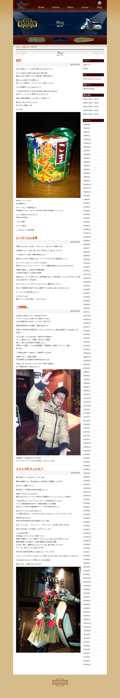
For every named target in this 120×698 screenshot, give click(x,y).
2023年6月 (86, 252)
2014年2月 (86, 571)
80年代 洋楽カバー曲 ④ (90, 110)
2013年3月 (86, 612)
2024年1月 (86, 226)
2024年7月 (86, 203)
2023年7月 (86, 248)
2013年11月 (87, 582)
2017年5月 (86, 424)
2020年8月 (86, 368)
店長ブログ (26, 47)
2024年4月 (86, 214)
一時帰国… (22, 307)
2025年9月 (86, 151)
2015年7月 (86, 507)
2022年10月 (87, 282)
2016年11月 (87, 447)
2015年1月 (86, 529)
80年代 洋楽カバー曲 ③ (90, 114)
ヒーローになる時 (26, 237)
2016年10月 (87, 451)
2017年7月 (86, 417)
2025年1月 (86, 181)
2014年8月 (86, 548)
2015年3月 (86, 522)
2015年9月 (86, 499)
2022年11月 (87, 278)
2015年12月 (87, 488)
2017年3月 (86, 432)
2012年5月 (86, 649)
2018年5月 (86, 391)
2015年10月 (87, 496)
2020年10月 (87, 361)
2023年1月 (86, 271)
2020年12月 (87, 353)
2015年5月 (86, 514)
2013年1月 (86, 619)
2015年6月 (86, 511)
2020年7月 (86, 372)
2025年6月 (86, 162)
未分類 (86, 68)
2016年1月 (86, 484)
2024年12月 (87, 184)
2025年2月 (86, 177)
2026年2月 (86, 132)
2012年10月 (87, 631)
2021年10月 (87, 323)
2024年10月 (87, 192)
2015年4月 (86, 518)
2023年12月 (87, 229)
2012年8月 (86, 638)
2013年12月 (87, 578)
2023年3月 (86, 263)
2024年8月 (86, 199)
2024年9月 (86, 196)
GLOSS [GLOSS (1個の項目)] (85, 78)
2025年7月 (86, 158)
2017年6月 (86, 421)
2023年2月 (86, 267)
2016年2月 (86, 481)
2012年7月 (86, 642)
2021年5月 (86, 334)
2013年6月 (86, 601)
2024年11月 (87, 188)
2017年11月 (87, 402)
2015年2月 (86, 526)
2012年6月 (86, 646)
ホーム (18, 47)
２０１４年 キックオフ (29, 468)
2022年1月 (86, 312)
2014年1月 (86, 574)
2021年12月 (87, 316)
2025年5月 (86, 166)
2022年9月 (86, 286)
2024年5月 (86, 211)
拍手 (18, 60)
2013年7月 (86, 597)
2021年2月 (86, 346)
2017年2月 (86, 436)
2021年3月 (86, 342)
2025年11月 (87, 143)
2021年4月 (86, 338)
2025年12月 (87, 139)
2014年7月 (86, 552)
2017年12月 (87, 398)
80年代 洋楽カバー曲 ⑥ (90, 103)
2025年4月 (86, 169)
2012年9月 (86, 634)
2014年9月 (86, 544)
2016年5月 (86, 469)
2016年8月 (86, 458)
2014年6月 (86, 556)
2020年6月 (86, 376)
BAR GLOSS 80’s (89, 89)
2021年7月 (86, 327)
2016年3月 (86, 477)
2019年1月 (86, 379)
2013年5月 (86, 604)
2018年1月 (86, 394)
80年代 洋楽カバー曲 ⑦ (90, 99)
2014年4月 (86, 563)
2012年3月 (86, 657)
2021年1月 (86, 349)
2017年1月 (86, 439)
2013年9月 (86, 589)
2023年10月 (87, 237)
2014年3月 (86, 567)
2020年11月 (87, 357)
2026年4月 (86, 124)
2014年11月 (87, 537)
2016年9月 (86, 454)
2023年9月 (86, 241)
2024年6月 (86, 207)
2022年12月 (87, 274)
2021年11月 (87, 319)
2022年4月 (86, 304)
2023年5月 (86, 256)
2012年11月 (87, 627)
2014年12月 (87, 533)
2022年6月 (86, 297)
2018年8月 (86, 383)
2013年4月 (86, 608)
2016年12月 (87, 443)
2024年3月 (86, 218)
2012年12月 (87, 623)
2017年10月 (87, 406)
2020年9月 (86, 364)
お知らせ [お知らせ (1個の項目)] (90, 78)
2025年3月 (86, 173)
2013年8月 (86, 593)
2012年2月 (86, 661)
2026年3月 (86, 128)
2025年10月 (87, 147)
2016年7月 (86, 462)
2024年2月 (86, 222)
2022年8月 (86, 289)
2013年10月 (87, 586)
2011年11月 (87, 664)
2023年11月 (87, 233)
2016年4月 (86, 473)
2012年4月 (86, 653)
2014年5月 (86, 559)
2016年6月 (86, 466)
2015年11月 (87, 492)
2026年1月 (86, 136)
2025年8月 (86, 154)
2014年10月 (87, 541)
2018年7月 (86, 387)
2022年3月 (86, 308)
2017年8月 (86, 413)
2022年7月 (86, 293)
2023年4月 (86, 259)
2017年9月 (86, 409)
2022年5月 (86, 301)
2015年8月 (86, 503)
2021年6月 (86, 331)
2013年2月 (86, 616)
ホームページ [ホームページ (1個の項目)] (97, 78)
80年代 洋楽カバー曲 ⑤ (90, 106)
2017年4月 (86, 428)
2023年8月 (86, 244)
